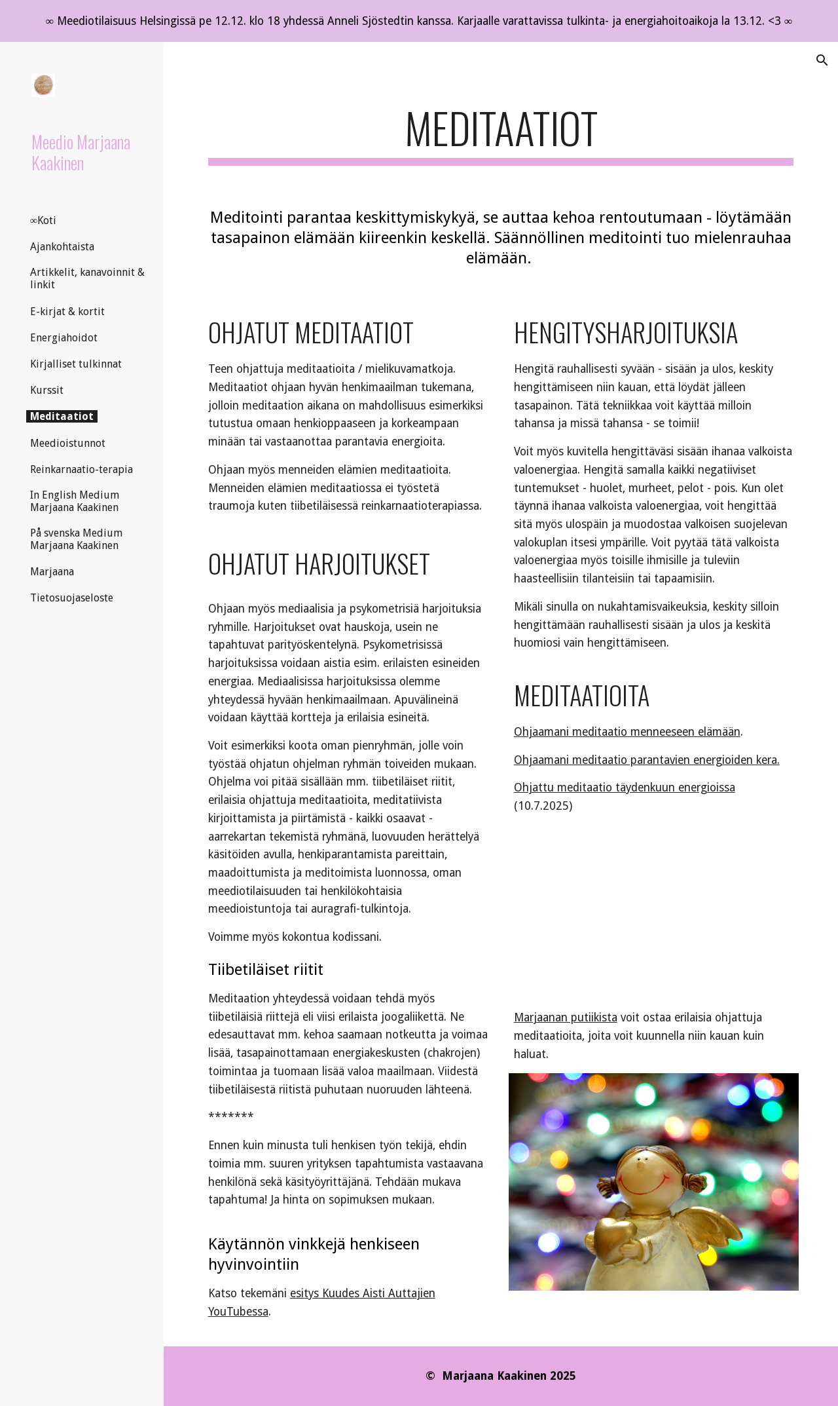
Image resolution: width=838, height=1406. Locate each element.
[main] (501, 134)
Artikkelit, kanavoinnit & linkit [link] (87, 278)
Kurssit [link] (47, 390)
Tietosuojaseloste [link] (71, 598)
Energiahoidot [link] (64, 338)
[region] (419, 21)
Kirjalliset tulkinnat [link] (76, 364)
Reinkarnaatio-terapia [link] (81, 469)
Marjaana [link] (52, 571)
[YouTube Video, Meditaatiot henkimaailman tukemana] (654, 918)
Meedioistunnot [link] (67, 443)
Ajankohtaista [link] (62, 246)
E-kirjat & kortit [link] (67, 311)
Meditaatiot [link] (62, 416)
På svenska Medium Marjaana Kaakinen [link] (76, 539)
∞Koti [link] (43, 220)
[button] (822, 60)
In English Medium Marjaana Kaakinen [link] (74, 501)
